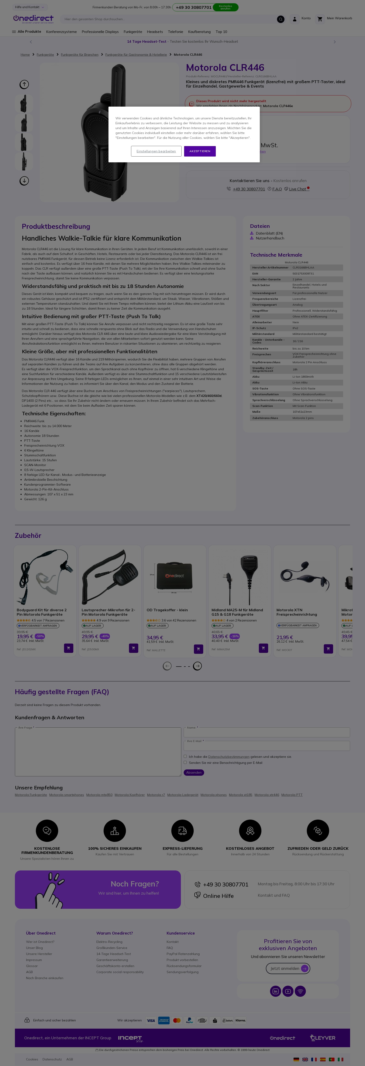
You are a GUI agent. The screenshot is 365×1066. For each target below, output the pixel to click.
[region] (184, 134)
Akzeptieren (199, 151)
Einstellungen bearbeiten (156, 151)
